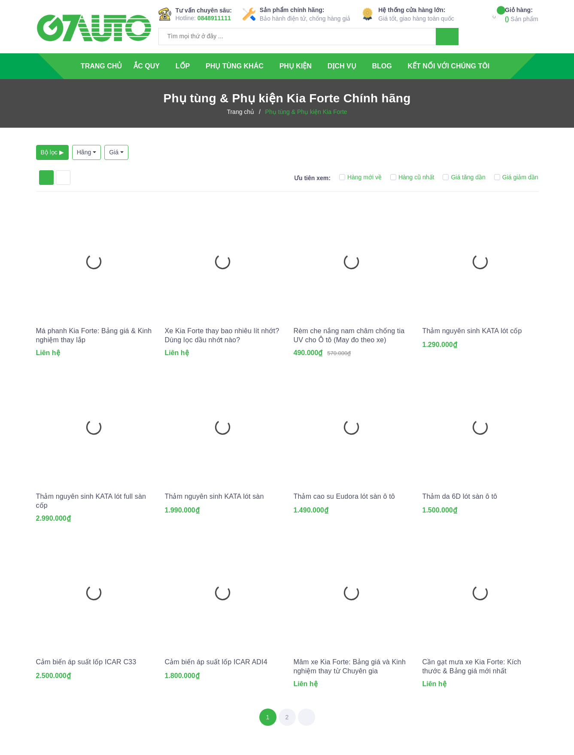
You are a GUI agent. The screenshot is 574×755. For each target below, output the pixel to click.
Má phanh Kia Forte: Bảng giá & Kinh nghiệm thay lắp (94, 335)
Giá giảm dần (516, 177)
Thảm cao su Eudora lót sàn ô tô (344, 496)
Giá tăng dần (464, 177)
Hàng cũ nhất (412, 177)
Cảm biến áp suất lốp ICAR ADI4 (216, 662)
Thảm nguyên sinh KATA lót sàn (214, 496)
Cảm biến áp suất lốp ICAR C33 (86, 662)
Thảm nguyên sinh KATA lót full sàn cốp (91, 501)
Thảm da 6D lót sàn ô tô (460, 496)
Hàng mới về (360, 177)
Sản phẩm (521, 14)
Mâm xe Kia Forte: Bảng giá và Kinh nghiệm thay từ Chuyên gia (350, 666)
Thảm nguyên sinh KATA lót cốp (472, 331)
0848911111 (214, 18)
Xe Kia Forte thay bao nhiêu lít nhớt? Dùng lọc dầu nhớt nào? (222, 335)
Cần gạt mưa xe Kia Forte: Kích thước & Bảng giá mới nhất (471, 666)
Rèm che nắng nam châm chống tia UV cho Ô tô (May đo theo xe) (349, 335)
